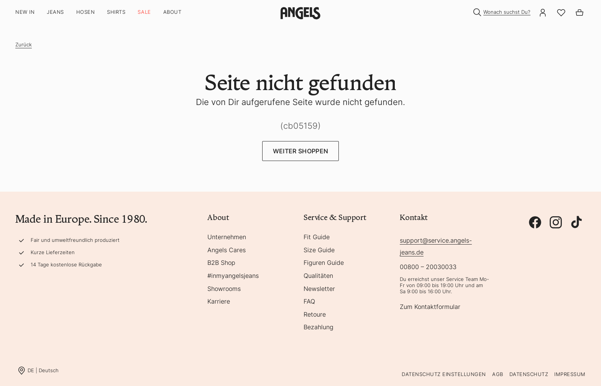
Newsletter (319, 289)
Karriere (218, 301)
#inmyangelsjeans (233, 276)
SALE (144, 12)
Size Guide (319, 250)
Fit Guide (317, 237)
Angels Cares (226, 250)
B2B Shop (221, 263)
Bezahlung (318, 327)
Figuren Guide (324, 263)
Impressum (570, 374)
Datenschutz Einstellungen (444, 374)
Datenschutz (528, 374)
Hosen (85, 12)
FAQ (309, 301)
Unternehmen (226, 237)
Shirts (116, 12)
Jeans (55, 12)
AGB (497, 374)
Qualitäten (318, 276)
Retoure (315, 314)
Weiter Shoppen (300, 151)
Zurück (23, 44)
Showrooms (224, 289)
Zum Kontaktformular (430, 307)
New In (24, 12)
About (172, 12)
